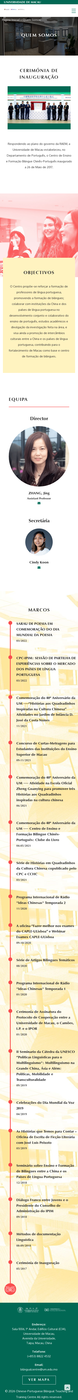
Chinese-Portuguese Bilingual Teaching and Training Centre (14, 9)
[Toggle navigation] (73, 11)
